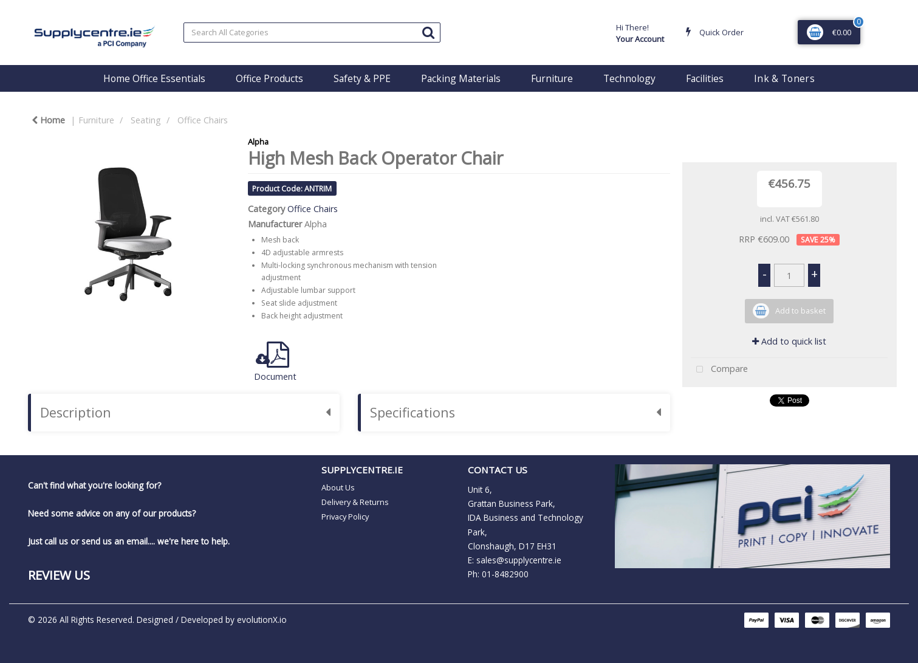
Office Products (269, 78)
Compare (719, 370)
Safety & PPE (362, 78)
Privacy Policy (345, 516)
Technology (629, 78)
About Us (338, 487)
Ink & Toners (784, 78)
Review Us (59, 574)
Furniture (552, 78)
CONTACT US (497, 470)
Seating (146, 120)
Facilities (705, 78)
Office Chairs (202, 120)
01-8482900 (505, 574)
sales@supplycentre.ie (518, 560)
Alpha (258, 141)
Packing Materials (461, 78)
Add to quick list (789, 341)
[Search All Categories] (311, 32)
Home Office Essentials (154, 78)
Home (48, 120)
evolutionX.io (262, 619)
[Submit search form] (428, 32)
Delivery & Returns (355, 501)
